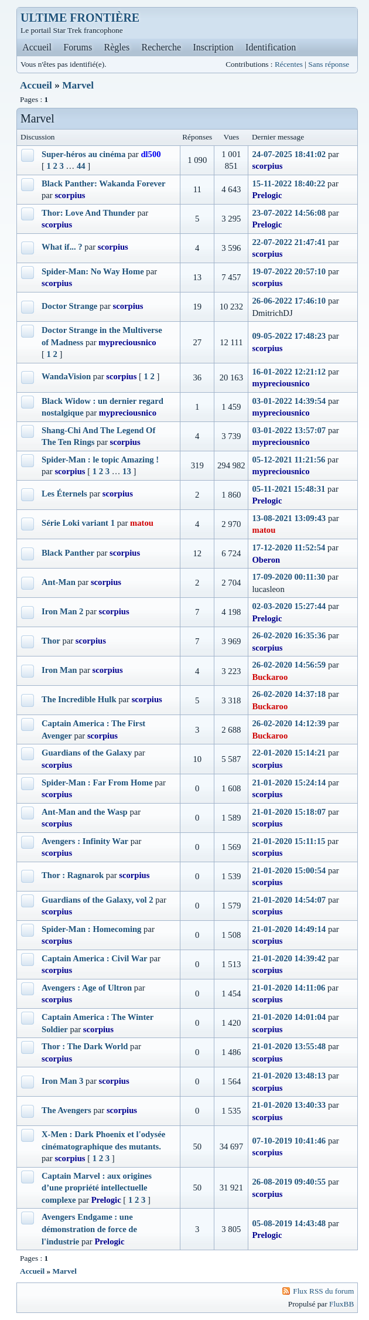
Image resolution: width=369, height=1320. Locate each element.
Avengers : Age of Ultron (87, 987)
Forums (77, 47)
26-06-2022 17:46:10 (289, 300)
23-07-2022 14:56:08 (289, 212)
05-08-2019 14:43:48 (289, 1223)
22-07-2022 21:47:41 (289, 242)
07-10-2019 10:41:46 (289, 1140)
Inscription (213, 47)
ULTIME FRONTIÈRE (79, 17)
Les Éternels (64, 493)
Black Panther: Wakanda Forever (104, 183)
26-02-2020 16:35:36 (289, 635)
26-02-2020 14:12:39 (289, 723)
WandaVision (66, 376)
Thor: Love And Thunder (88, 212)
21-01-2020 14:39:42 (289, 958)
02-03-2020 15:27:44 (289, 606)
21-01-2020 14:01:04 (289, 1017)
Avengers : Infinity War (85, 841)
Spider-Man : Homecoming (91, 929)
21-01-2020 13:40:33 (289, 1105)
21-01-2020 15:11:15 (288, 841)
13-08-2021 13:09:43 (289, 518)
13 (126, 471)
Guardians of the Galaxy (87, 752)
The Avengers (66, 1110)
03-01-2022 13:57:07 (289, 430)
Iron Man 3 (62, 1081)
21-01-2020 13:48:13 (289, 1075)
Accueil (37, 47)
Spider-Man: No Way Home (93, 271)
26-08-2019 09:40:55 (289, 1181)
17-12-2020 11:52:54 (288, 547)
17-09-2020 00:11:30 (288, 576)
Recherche (162, 47)
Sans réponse (328, 64)
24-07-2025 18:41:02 (289, 154)
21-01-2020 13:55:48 (289, 1046)
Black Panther (68, 552)
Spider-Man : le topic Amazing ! (100, 459)
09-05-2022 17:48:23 (289, 336)
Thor (51, 640)
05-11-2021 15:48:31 (288, 489)
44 (81, 166)
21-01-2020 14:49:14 (289, 929)
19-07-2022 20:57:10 (289, 271)
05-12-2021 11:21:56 (288, 459)
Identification (270, 47)
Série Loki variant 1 (78, 523)
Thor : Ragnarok (73, 875)
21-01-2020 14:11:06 (288, 987)
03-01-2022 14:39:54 (289, 401)
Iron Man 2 (62, 611)
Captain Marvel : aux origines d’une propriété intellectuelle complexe (97, 1188)
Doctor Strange (69, 306)
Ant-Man (59, 582)
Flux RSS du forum (323, 1291)
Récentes (289, 64)
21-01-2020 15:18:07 (289, 812)
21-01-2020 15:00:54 (289, 870)
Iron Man (59, 670)
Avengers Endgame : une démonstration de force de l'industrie (89, 1229)
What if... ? (62, 246)
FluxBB (341, 1303)
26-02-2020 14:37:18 (289, 694)
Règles (117, 47)
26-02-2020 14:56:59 (289, 664)
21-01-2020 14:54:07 (289, 899)
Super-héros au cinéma (83, 154)
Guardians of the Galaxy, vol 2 (97, 899)
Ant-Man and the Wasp (85, 812)
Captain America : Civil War (94, 958)
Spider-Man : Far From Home (97, 782)
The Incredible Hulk (79, 699)
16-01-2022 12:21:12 (289, 371)
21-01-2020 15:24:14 (289, 782)
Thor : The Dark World (85, 1046)
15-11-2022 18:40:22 (288, 183)
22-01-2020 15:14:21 (289, 752)
